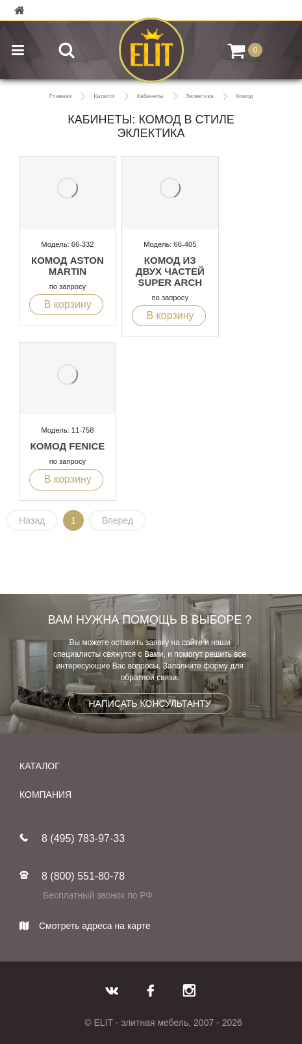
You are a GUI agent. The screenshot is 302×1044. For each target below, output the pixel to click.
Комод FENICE (68, 446)
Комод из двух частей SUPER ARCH (170, 271)
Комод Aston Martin (67, 266)
